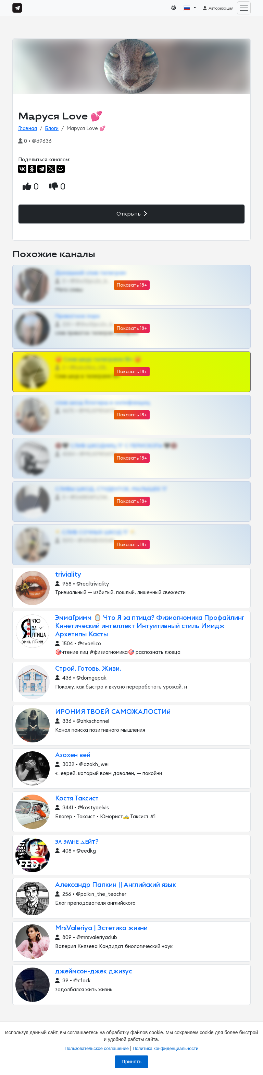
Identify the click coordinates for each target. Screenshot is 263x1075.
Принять (131, 1061)
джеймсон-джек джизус (93, 971)
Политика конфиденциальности (165, 1048)
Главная (27, 128)
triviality (68, 574)
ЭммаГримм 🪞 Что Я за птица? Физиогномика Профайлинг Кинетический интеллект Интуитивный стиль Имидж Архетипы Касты (149, 626)
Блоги (52, 128)
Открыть (131, 214)
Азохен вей (72, 755)
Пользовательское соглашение (97, 1048)
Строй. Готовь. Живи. (88, 669)
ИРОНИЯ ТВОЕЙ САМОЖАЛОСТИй (113, 712)
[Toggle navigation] (244, 7)
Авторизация (218, 8)
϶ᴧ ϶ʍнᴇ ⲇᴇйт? (77, 842)
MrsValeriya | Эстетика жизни (101, 928)
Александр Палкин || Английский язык (115, 885)
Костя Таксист (77, 798)
